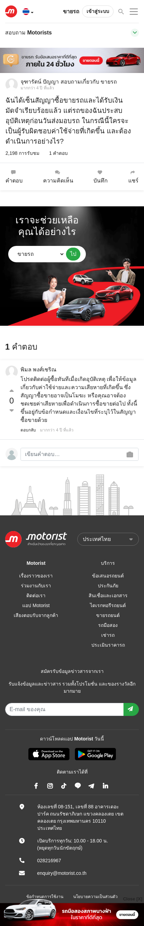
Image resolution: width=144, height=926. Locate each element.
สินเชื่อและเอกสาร (108, 595)
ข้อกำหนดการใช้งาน (44, 896)
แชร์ (133, 176)
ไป (73, 254)
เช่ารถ (108, 635)
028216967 (49, 860)
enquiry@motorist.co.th (62, 873)
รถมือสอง (108, 625)
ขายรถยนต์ (108, 615)
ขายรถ (71, 11)
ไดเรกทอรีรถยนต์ (108, 605)
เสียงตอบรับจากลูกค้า (36, 615)
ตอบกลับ (28, 430)
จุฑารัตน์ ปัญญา (40, 82)
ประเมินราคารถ (108, 645)
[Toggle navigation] (135, 33)
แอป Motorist (36, 605)
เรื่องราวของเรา (36, 575)
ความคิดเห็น (58, 176)
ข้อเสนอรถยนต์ (108, 575)
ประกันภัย (108, 585)
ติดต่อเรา (35, 595)
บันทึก (100, 176)
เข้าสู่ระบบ (98, 11)
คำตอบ (14, 176)
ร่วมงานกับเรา (36, 585)
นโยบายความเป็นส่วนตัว (95, 896)
